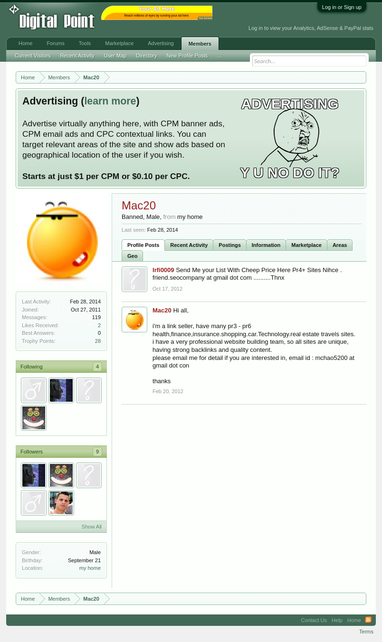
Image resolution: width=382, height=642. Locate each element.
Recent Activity (189, 245)
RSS (368, 620)
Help (337, 620)
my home (90, 568)
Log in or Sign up (342, 7)
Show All (92, 526)
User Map (115, 55)
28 (98, 341)
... (219, 55)
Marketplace (306, 245)
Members (200, 44)
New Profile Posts (187, 55)
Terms (366, 631)
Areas (340, 245)
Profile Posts (143, 245)
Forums (55, 43)
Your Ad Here (205, 18)
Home (25, 43)
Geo (132, 256)
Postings (229, 245)
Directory (146, 55)
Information (266, 245)
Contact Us (314, 620)
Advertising (160, 43)
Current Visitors (33, 55)
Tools (85, 43)
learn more (110, 101)
